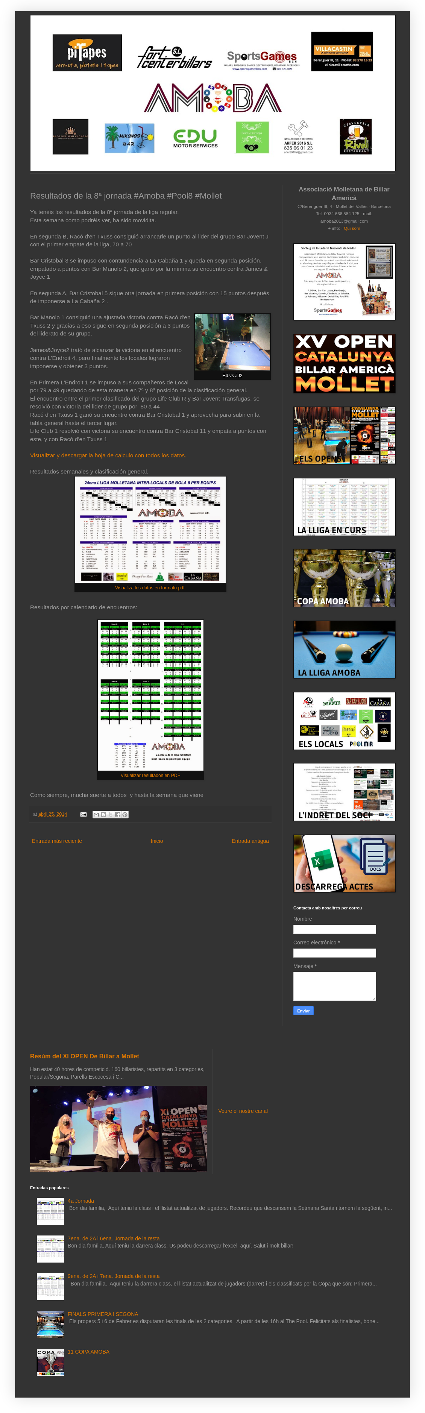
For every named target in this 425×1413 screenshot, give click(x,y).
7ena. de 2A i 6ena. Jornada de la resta (113, 1238)
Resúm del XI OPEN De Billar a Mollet (84, 1056)
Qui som (352, 228)
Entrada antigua (250, 841)
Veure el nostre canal (243, 1111)
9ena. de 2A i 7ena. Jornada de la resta (113, 1276)
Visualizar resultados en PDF (151, 775)
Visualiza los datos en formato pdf (150, 587)
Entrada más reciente (57, 841)
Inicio (157, 841)
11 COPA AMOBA (88, 1352)
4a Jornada (81, 1201)
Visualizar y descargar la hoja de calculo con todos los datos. (108, 455)
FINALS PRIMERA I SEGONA (103, 1314)
